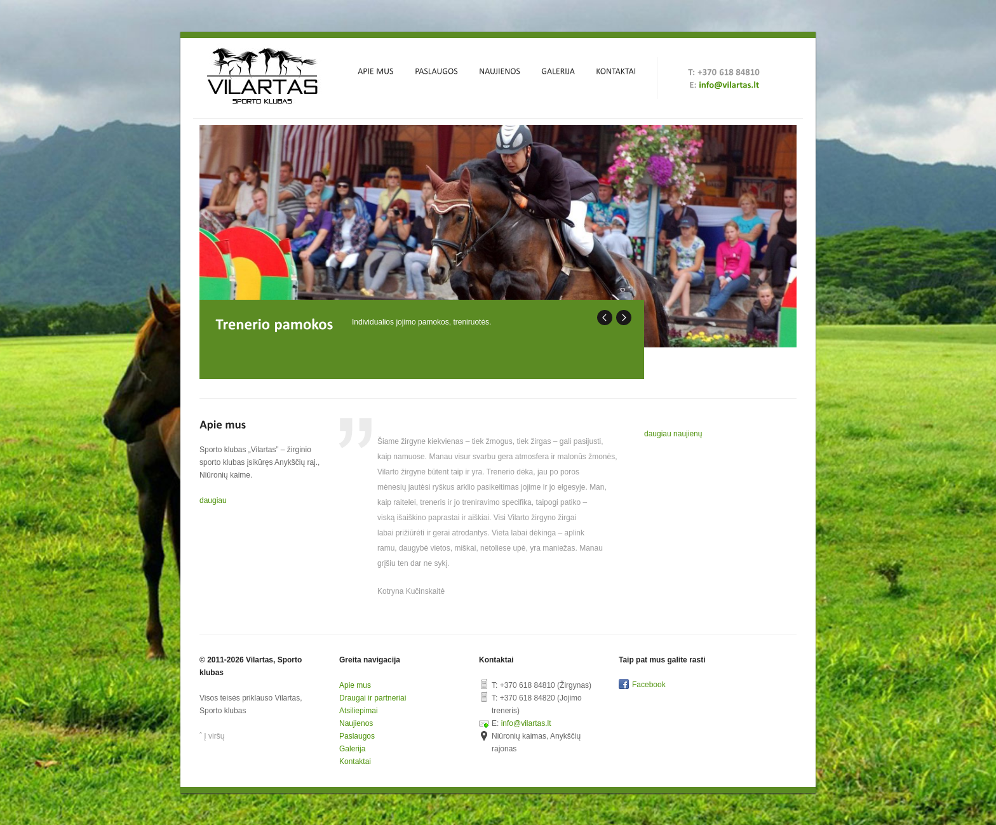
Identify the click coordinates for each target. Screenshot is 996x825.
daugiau (213, 500)
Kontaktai (355, 761)
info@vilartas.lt (526, 723)
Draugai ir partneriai (372, 698)
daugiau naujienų (673, 433)
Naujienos (356, 723)
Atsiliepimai (358, 710)
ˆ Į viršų (211, 736)
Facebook (649, 684)
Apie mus (355, 685)
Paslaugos (357, 736)
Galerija (352, 748)
